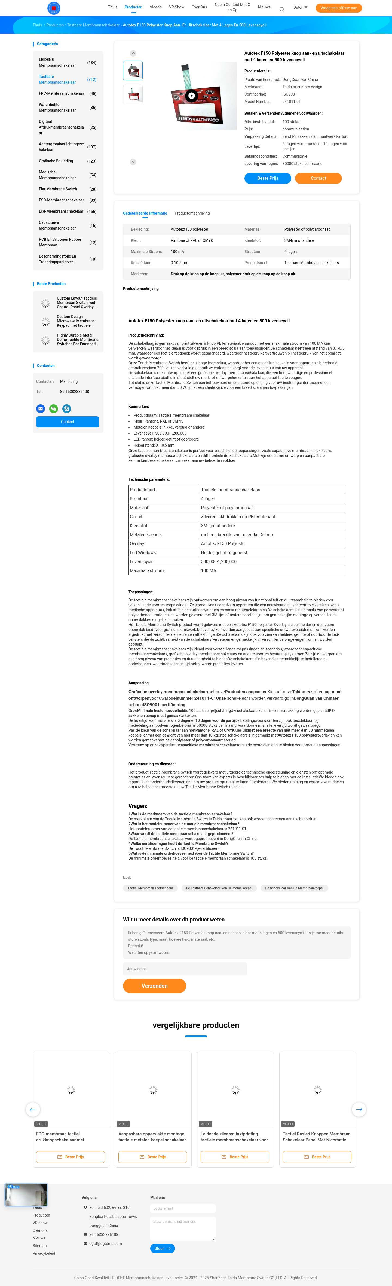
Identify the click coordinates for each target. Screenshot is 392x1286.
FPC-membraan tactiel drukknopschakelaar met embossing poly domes (60, 1139)
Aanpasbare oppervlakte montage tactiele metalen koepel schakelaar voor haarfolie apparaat (152, 1139)
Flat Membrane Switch (67, 189)
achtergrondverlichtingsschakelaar (67, 147)
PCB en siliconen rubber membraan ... (67, 242)
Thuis (37, 1207)
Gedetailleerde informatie (145, 213)
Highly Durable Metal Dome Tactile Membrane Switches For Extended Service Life (78, 339)
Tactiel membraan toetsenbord (150, 888)
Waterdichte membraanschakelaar (67, 107)
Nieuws (39, 1238)
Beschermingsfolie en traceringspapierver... (67, 259)
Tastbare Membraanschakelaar (67, 79)
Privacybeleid (44, 1253)
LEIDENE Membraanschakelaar (67, 62)
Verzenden (155, 986)
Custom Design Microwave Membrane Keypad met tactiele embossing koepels (76, 321)
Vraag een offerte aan (339, 8)
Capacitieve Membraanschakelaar (67, 225)
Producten (41, 1215)
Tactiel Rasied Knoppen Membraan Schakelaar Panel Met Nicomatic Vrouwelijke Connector (317, 1139)
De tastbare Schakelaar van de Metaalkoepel (219, 888)
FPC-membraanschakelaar (67, 93)
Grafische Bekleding (67, 161)
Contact (67, 422)
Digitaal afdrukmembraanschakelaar (67, 127)
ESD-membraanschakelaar (67, 200)
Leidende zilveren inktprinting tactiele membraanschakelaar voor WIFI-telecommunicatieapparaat (234, 1139)
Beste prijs (268, 178)
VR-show (40, 1223)
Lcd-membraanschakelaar (67, 211)
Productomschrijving (192, 213)
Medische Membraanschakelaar (67, 175)
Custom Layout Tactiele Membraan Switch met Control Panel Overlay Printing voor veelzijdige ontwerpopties (77, 302)
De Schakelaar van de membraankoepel (294, 888)
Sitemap (40, 1246)
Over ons (40, 1230)
